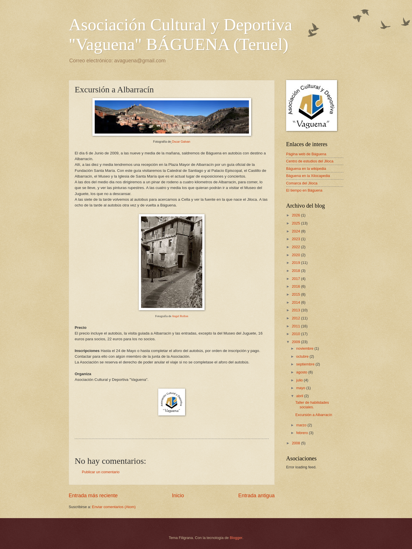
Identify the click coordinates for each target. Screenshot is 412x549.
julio (300, 380)
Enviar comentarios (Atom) (114, 507)
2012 (296, 318)
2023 (296, 239)
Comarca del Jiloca (301, 183)
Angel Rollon (180, 316)
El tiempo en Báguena (304, 190)
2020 (296, 255)
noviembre (305, 348)
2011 (296, 326)
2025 (296, 223)
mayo (301, 388)
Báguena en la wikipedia (306, 168)
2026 (296, 215)
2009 (296, 342)
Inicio (178, 495)
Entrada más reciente (93, 495)
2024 (296, 231)
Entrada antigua (256, 495)
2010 (296, 334)
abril (300, 396)
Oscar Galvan (181, 141)
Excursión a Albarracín (313, 415)
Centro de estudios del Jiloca (309, 161)
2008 (296, 443)
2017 (296, 279)
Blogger (236, 538)
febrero (302, 433)
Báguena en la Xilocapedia (308, 176)
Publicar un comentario (101, 472)
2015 (296, 294)
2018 (296, 270)
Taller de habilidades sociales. (312, 404)
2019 (296, 262)
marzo (301, 425)
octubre (303, 356)
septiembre (305, 364)
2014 (296, 302)
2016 (296, 286)
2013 (296, 310)
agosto (302, 372)
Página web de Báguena (306, 154)
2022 (296, 247)
